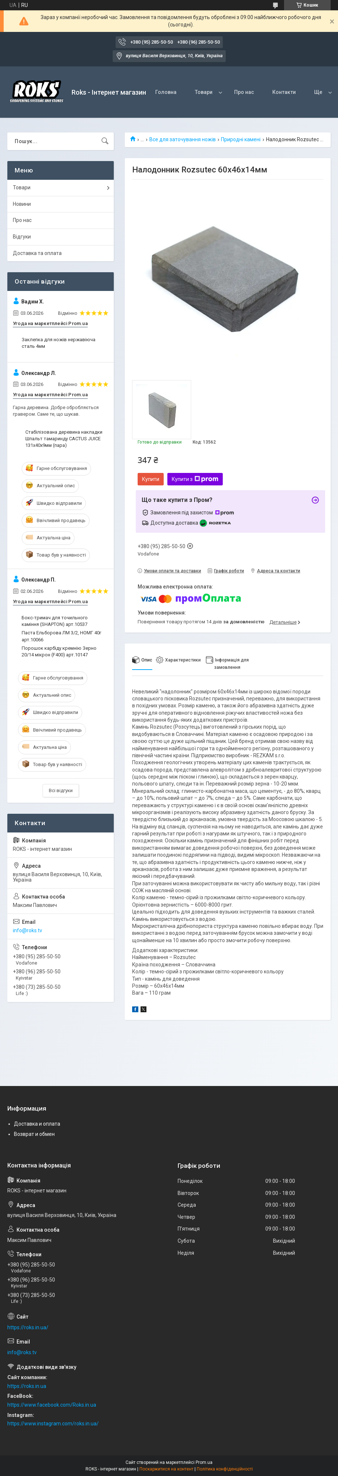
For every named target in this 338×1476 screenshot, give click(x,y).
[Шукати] (105, 141)
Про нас (244, 92)
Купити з (195, 479)
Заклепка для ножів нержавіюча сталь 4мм (58, 343)
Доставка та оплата (37, 253)
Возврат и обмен (34, 1134)
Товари (203, 92)
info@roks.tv (27, 930)
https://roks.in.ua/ (27, 1327)
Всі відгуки (61, 790)
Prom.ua (204, 1462)
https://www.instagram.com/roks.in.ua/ (53, 1423)
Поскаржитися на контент (166, 1469)
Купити (150, 479)
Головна (166, 92)
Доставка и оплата (37, 1124)
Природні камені (241, 139)
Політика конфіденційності (225, 1469)
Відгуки (22, 237)
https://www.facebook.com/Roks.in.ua (51, 1405)
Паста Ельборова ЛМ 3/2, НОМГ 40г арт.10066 (61, 636)
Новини (22, 204)
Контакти (284, 92)
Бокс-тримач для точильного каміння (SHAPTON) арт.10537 (55, 621)
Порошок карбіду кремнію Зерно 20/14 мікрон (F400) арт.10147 (59, 651)
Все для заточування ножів (182, 139)
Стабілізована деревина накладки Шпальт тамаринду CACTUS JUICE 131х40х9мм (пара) (63, 438)
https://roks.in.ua (26, 1386)
